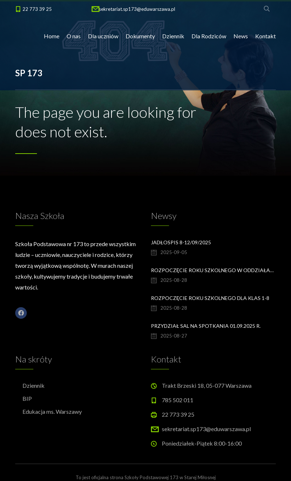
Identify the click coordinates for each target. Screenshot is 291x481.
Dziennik (173, 36)
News (240, 36)
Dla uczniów (103, 36)
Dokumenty (140, 36)
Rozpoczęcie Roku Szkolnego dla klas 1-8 (210, 298)
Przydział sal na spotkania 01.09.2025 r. (206, 326)
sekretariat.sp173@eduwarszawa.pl (137, 9)
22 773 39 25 (37, 9)
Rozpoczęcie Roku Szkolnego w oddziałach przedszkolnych (213, 270)
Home (51, 36)
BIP (27, 398)
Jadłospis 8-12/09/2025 (181, 242)
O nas (74, 36)
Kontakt (265, 36)
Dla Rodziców (208, 36)
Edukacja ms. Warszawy (52, 411)
